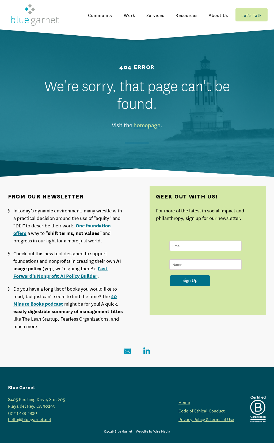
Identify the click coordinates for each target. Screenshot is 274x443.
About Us (218, 15)
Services (155, 15)
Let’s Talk (251, 15)
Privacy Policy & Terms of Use (206, 419)
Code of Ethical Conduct (201, 410)
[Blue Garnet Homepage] (35, 14)
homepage (147, 125)
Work (129, 15)
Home (184, 402)
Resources (186, 15)
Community (100, 15)
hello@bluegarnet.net (29, 419)
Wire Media (161, 431)
